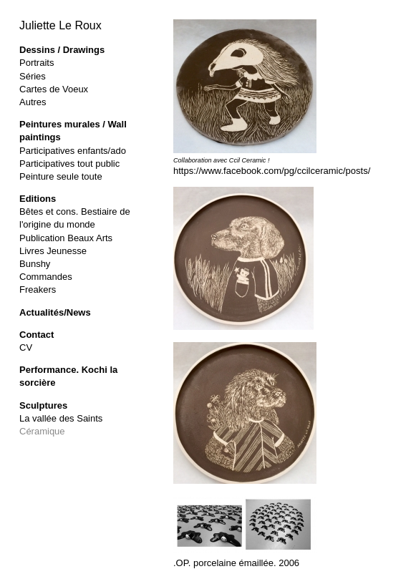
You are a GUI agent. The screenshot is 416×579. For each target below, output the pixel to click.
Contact (36, 334)
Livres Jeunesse (53, 250)
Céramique (42, 431)
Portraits (36, 62)
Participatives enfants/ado (72, 150)
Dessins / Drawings (62, 49)
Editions (37, 198)
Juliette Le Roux (60, 25)
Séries (32, 76)
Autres (33, 102)
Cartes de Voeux (53, 89)
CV (25, 347)
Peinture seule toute (60, 176)
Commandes (45, 276)
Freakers (37, 289)
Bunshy (34, 263)
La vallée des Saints (60, 418)
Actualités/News (55, 312)
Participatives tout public (69, 163)
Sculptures (43, 405)
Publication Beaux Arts (65, 238)
